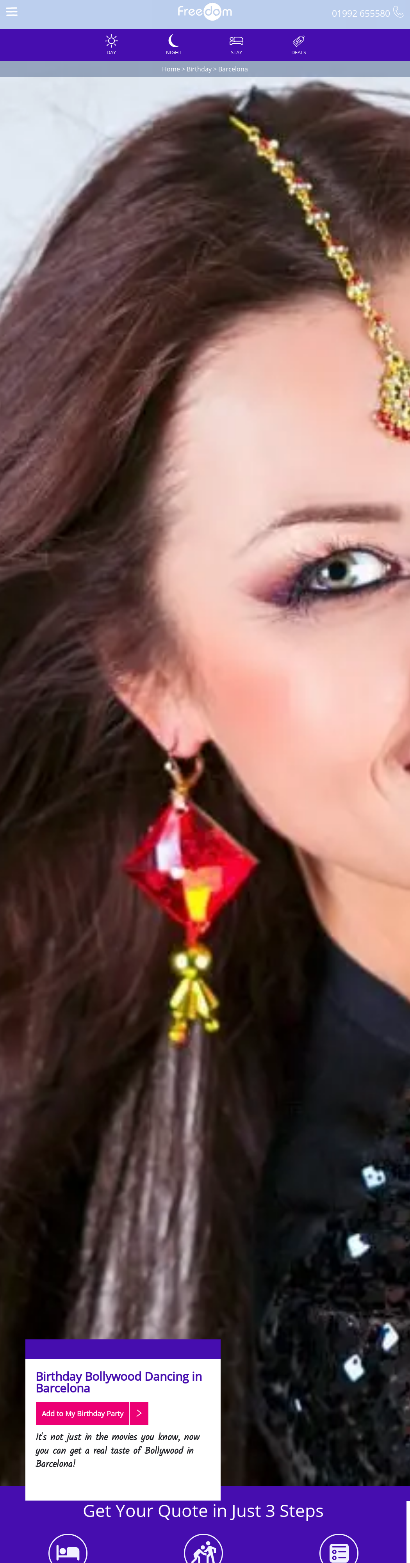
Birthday (199, 69)
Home (171, 69)
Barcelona (233, 69)
